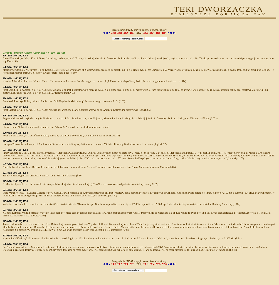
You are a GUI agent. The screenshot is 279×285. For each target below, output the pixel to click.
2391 (132, 32)
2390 (126, 32)
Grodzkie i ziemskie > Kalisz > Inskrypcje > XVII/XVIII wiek (34, 52)
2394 (151, 32)
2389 (119, 32)
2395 (158, 32)
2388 (113, 32)
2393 (145, 32)
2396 (164, 32)
